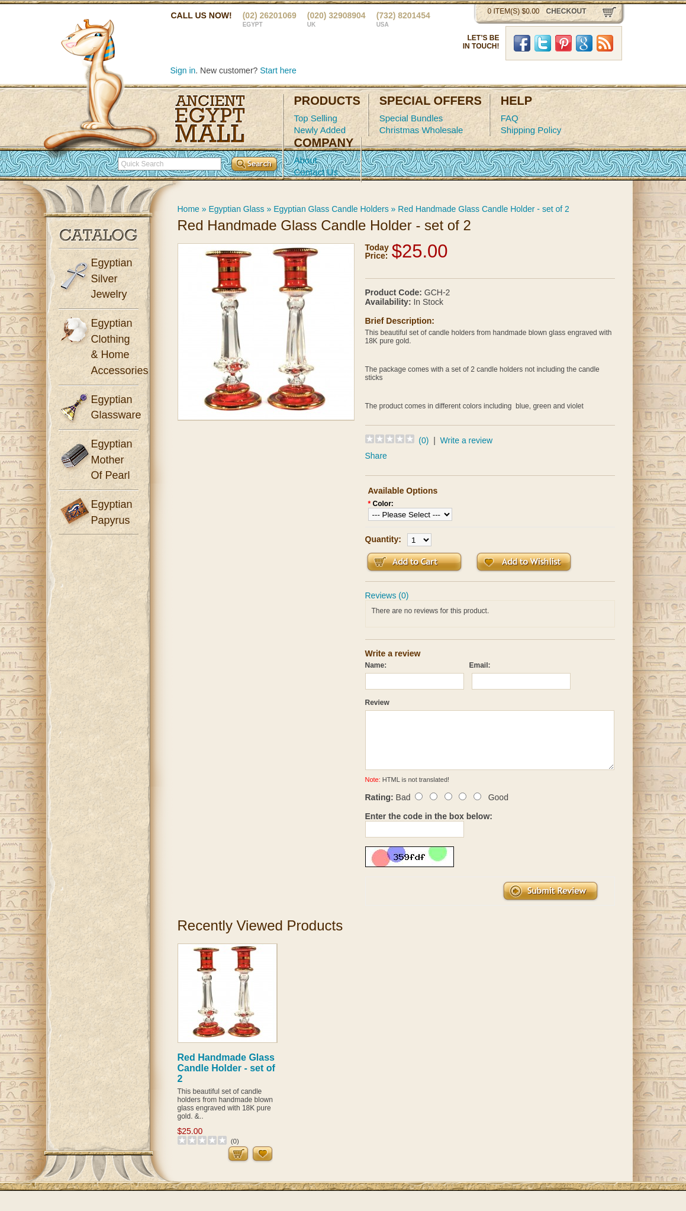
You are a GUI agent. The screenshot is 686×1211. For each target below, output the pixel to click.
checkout (566, 11)
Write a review (466, 440)
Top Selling (315, 118)
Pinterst (563, 43)
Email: (480, 665)
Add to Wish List (524, 562)
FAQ (509, 118)
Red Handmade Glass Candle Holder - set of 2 (483, 209)
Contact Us (316, 172)
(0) (423, 440)
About (305, 160)
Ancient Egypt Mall (210, 119)
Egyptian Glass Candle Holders (331, 209)
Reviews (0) (387, 595)
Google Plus (584, 43)
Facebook (522, 43)
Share (376, 455)
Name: (376, 665)
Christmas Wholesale (421, 130)
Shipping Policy (531, 130)
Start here (278, 70)
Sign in (183, 70)
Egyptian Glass (236, 209)
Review (377, 702)
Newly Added (320, 130)
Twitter (542, 43)
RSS (605, 43)
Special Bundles (411, 118)
